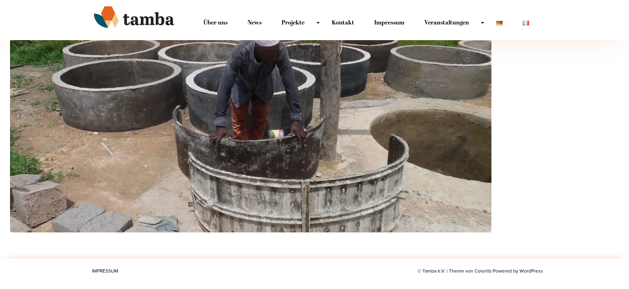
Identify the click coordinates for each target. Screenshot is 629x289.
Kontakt (343, 23)
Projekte (293, 23)
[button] (250, 136)
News (255, 23)
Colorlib (483, 271)
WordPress (531, 271)
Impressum (389, 23)
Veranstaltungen (446, 23)
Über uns (215, 23)
